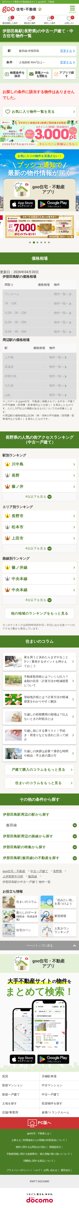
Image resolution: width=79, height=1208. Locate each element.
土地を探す (9, 1103)
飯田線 (11, 825)
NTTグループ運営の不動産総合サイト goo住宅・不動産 (28, 2)
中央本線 (16, 579)
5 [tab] (45, 242)
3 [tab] (38, 242)
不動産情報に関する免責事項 (22, 1153)
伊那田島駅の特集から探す (24, 847)
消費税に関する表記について (38, 1160)
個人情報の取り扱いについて (55, 1153)
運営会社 (65, 1170)
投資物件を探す (52, 1103)
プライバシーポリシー (18, 1170)
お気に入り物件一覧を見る (30, 112)
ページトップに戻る (39, 945)
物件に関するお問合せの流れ (31, 1147)
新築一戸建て (11, 1094)
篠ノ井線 (16, 567)
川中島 (14, 464)
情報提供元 (55, 1147)
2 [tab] (34, 242)
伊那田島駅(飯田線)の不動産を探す (31, 858)
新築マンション (12, 1085)
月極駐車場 (49, 1076)
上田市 (14, 538)
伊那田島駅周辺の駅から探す (26, 814)
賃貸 (5, 1076)
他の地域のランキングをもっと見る (39, 613)
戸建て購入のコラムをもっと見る (38, 770)
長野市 (14, 516)
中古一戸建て (50, 1094)
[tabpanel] (39, 227)
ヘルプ (36, 1170)
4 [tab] (41, 242)
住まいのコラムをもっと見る (38, 783)
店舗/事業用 (10, 1112)
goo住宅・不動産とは (38, 1133)
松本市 (14, 527)
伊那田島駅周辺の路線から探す (28, 836)
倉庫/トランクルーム (56, 1112)
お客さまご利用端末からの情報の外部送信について (38, 1140)
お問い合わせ (50, 1170)
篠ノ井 (14, 486)
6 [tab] (49, 242)
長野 (12, 475)
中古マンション (52, 1085)
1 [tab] (30, 242)
